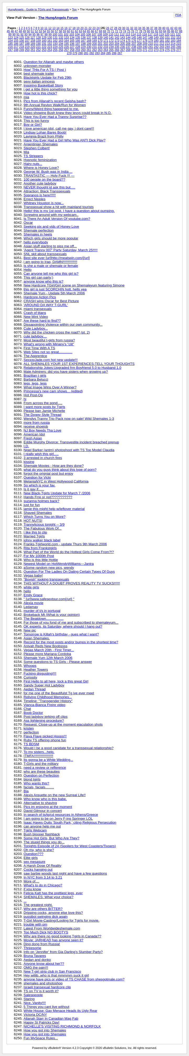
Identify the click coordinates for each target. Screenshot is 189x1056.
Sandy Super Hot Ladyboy (44, 685)
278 (69, 53)
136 (83, 37)
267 (122, 49)
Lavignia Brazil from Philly (44, 136)
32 (131, 28)
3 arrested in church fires (43, 458)
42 (171, 28)
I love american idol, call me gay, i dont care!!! (59, 128)
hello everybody (36, 242)
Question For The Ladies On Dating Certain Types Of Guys (69, 571)
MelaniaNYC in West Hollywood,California (56, 481)
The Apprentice (35, 356)
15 (62, 28)
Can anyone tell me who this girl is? (51, 274)
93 (25, 34)
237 (128, 46)
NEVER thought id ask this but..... (49, 187)
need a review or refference (45, 768)
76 (132, 31)
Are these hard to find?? (42, 321)
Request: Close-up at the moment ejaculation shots (63, 724)
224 (55, 46)
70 (108, 31)
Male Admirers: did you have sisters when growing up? (66, 372)
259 (77, 49)
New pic (30, 630)
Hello (27, 270)
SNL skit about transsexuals (45, 254)
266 (117, 49)
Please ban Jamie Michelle (44, 411)
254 (49, 49)
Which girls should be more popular (51, 238)
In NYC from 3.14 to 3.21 (43, 877)
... (25, 901)
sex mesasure (34, 862)
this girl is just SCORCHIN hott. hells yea (55, 289)
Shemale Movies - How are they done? (54, 466)
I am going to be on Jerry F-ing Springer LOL (58, 818)
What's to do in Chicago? (43, 885)
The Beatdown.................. (44, 619)
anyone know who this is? (43, 281)
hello (27, 591)
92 (22, 34)
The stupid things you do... (44, 842)
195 (66, 43)
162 (55, 40)
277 (178, 49)
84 (164, 31)
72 (116, 31)
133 (66, 37)
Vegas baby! (33, 575)
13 (53, 28)
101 (60, 34)
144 (128, 37)
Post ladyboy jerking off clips (46, 717)
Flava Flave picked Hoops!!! (45, 736)
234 (111, 46)
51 (32, 31)
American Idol (34, 434)
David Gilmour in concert (43, 811)
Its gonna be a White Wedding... (48, 760)
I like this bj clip (35, 532)
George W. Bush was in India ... (48, 172)
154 (10, 40)
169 (94, 40)
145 (133, 37)
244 (167, 46)
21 (85, 28)
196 (72, 43)
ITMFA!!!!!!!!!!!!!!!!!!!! (38, 756)
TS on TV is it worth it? (41, 991)
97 (41, 34)
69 (104, 31)
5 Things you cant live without (46, 1007)
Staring (29, 999)
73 (120, 31)
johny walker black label (42, 540)
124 (16, 37)
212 (161, 43)
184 (178, 40)
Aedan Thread (35, 689)
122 (178, 34)
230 (88, 46)
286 (114, 53)
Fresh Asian (33, 438)
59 (64, 31)
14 (57, 28)
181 (161, 40)
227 (72, 46)
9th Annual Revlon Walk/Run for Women (55, 105)
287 (119, 53)
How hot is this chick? (40, 93)
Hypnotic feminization (40, 160)
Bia (26, 791)
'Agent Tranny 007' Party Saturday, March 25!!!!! (61, 250)
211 (156, 43)
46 (12, 31)
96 (38, 34)
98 (46, 34)
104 (77, 34)
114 (133, 34)
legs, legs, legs (35, 383)
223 (49, 46)
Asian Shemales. (37, 638)
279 (75, 53)
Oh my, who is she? (39, 850)
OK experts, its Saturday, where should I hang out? (63, 626)
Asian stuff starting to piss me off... (50, 246)
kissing (29, 462)
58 (60, 31)
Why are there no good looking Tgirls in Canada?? (62, 936)
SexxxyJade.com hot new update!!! (51, 360)
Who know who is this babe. (45, 799)
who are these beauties (42, 771)
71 (112, 31)
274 (161, 49)
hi (25, 399)
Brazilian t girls (35, 375)
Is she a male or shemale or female (51, 266)
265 (111, 49)
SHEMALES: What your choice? (48, 897)
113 (127, 34)
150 (161, 37)
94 (30, 34)
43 (175, 28)
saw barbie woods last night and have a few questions (65, 873)
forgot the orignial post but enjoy (48, 473)
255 (55, 49)
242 (156, 46)
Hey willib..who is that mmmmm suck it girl (56, 975)
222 (44, 46)
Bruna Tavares (35, 956)
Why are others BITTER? (43, 909)
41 (167, 28)
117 (150, 34)
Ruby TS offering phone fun (45, 740)
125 (21, 37)
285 (108, 53)
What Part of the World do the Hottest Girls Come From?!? (69, 552)
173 (117, 40)
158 (32, 40)
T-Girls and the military (41, 764)
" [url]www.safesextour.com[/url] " (49, 599)
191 (44, 43)
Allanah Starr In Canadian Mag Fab (51, 1018)
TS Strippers (33, 156)
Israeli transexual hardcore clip (47, 987)
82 (156, 31)
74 (124, 31)
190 (38, 43)
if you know (32, 889)
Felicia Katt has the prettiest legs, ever (53, 893)
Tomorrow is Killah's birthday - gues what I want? (61, 634)
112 (122, 34)
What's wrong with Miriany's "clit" (49, 344)
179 (150, 40)
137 (88, 37)
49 (24, 31)
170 (100, 40)
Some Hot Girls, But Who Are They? (51, 838)
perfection (31, 732)
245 (173, 46)
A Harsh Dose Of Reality (42, 866)
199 (88, 43)
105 (83, 34)
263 (100, 49)
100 (54, 34)
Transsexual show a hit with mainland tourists (59, 207)
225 (60, 46)
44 (179, 28)
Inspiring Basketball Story (43, 85)
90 (13, 34)
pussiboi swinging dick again (46, 917)
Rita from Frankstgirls (40, 548)
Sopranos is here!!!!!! (40, 195)
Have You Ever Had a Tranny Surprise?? (55, 117)
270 (139, 49)
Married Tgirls (34, 536)
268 (128, 49)
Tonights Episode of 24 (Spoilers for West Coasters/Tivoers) (70, 846)
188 (27, 43)
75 (128, 31)
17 (69, 28)
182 (167, 40)
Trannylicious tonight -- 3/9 (44, 524)
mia (26, 97)
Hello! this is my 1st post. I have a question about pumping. (69, 211)
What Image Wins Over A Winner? (50, 387)
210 (150, 43)
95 (34, 34)
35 (143, 28)
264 (105, 49)
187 (21, 43)
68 (100, 31)
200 (94, 43)
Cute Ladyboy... (36, 328)
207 (133, 43)
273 (156, 49)
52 (36, 31)
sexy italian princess (39, 81)
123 (10, 37)
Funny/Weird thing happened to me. (51, 109)
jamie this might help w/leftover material (54, 509)
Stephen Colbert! (37, 148)
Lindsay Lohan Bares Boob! (45, 132)
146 (139, 37)
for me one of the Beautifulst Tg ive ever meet (59, 693)
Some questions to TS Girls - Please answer (58, 662)
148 (150, 37)
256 (60, 49)
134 (72, 37)
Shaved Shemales (38, 513)
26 (107, 28)
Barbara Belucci (36, 379)
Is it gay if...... (34, 489)
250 (27, 49)
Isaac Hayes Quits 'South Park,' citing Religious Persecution (70, 822)
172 (111, 40)
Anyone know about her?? (44, 964)
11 (45, 28)
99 (50, 34)
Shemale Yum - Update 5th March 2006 (54, 293)
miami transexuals (38, 309)
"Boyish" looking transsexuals (46, 579)
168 (88, 40)
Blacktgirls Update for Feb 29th (47, 77)
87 (176, 31)
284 (103, 53)
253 (44, 49)
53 (40, 31)
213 (167, 43)
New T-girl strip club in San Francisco (52, 971)
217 (16, 46)
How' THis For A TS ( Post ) (45, 70)
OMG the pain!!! (36, 967)
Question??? (33, 854)
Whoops (30, 666)
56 (52, 31)
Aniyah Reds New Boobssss (45, 646)
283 (97, 53)
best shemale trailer (39, 74)
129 (44, 37)
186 (16, 43)
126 (27, 37)
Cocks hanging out (38, 869)
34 (139, 28)
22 (90, 28)
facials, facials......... (39, 787)
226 (66, 46)
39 (159, 28)
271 (145, 49)
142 (117, 37)
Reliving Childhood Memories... (48, 697)
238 (133, 46)
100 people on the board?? (44, 179)
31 (127, 28)
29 (119, 28)
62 (76, 31)
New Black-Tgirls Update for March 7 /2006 (57, 493)
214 (173, 43)
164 (66, 40)
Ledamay (31, 607)
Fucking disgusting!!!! (40, 673)
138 (94, 37)
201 (100, 43)
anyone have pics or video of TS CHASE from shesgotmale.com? (74, 979)
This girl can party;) (38, 277)
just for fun (32, 505)
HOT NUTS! (33, 521)
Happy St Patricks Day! (41, 1022)
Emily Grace (33, 595)
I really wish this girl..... (41, 454)
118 (155, 34)
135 (77, 37)
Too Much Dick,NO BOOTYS (46, 932)
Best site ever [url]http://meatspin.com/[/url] (57, 258)
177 (139, 40)
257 (66, 49)
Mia (26, 152)
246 (178, 46)
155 (16, 40)
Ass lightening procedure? (44, 720)
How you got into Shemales (45, 1030)
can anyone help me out (42, 826)
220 (32, 46)
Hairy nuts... (33, 164)
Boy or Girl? (33, 125)
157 (27, 40)
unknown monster (37, 66)
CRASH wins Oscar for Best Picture (51, 301)
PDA (178, 14)
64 (84, 31)
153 (178, 37)
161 (49, 40)
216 (10, 46)
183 (173, 40)
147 (145, 37)
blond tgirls (32, 779)
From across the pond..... (43, 403)
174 (122, 40)
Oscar (28, 223)
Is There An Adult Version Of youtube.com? (57, 219)
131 (55, 37)
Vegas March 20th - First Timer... (49, 650)
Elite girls (31, 858)
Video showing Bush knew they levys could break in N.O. (68, 113)
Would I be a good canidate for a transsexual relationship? (69, 748)
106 (88, 34)
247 (10, 49)
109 (105, 34)
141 (111, 37)
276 (173, 49)
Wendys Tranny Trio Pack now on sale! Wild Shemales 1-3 (69, 419)
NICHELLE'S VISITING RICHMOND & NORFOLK (62, 1026)
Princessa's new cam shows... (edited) (53, 391)
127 (32, 37)
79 (144, 31)
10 (41, 28)
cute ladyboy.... (35, 336)
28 (115, 28)
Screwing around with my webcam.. (51, 215)
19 (78, 28)
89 (10, 34)
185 (10, 43)
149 (156, 37)
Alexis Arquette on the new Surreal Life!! (55, 795)
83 (160, 31)
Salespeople (33, 995)
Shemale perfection (39, 230)
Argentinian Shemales (41, 144)
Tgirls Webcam (35, 830)
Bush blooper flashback (42, 834)
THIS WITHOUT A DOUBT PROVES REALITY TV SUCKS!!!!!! (72, 583)
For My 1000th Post (39, 556)
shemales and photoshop (43, 983)
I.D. (26, 446)
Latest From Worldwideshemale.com (52, 928)
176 (133, 40)
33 (135, 28)
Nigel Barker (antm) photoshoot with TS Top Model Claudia (69, 450)
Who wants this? (36, 783)
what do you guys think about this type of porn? (60, 470)
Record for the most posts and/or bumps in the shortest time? (71, 642)
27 (111, 28)
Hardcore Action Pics (40, 297)
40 (163, 28)
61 (72, 31)
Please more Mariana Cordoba (47, 654)
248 (16, 49)
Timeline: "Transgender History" (48, 701)
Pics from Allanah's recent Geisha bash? (55, 101)
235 (117, 46)
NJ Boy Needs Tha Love (42, 430)
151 (167, 37)
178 (145, 40)
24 (97, 28)
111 (116, 34)
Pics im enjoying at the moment (48, 807)
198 (83, 43)
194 (60, 43)
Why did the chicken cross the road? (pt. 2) (57, 332)
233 (105, 46)
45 (8, 31)
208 (139, 43)
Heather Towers (36, 670)
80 (148, 31)
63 (80, 31)
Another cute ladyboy (40, 183)
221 (38, 46)
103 (71, 34)
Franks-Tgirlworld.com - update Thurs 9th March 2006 (65, 544)
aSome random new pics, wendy (49, 568)
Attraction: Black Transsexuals (47, 191)
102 (66, 34)
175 (128, 40)
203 (111, 43)
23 (94, 28)
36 (147, 28)
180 (156, 40)
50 (28, 31)
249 (21, 49)
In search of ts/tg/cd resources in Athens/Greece (61, 815)
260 (83, 49)
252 (38, 49)
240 (145, 46)
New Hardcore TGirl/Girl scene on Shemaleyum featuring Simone (74, 285)
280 (80, 53)
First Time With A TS (39, 348)
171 (105, 40)
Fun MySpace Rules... (41, 1038)
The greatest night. (38, 905)
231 (94, 46)
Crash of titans (35, 313)
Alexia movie (33, 603)
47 (16, 31)
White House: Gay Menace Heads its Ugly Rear (60, 1011)
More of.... (31, 881)
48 (20, 31)
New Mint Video (36, 317)
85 (168, 31)
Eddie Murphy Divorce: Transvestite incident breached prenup (71, 442)
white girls (31, 587)
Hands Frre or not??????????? (48, 497)
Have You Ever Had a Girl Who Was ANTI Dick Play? (64, 140)
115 (139, 34)
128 (38, 37)
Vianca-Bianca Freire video (44, 705)
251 (32, 49)
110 (111, 34)
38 (155, 28)
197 (77, 43)
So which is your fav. (39, 485)
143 (122, 37)
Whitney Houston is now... (44, 203)
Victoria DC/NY (35, 1015)
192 (49, 43)
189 (32, 43)
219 (27, 46)
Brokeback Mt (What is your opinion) (52, 615)
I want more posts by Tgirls (44, 407)
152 (173, 37)
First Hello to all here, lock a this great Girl (56, 681)
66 (92, 31)
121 (172, 34)
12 (50, 28)
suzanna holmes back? (41, 501)
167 (83, 40)
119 (161, 34)
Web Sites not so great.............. (48, 352)
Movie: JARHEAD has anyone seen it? (53, 940)
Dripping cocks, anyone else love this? (53, 913)
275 (167, 49)
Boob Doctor (33, 713)
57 (56, 31)
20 (82, 28)
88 (180, 31)
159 (38, 40)
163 (60, 40)
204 (117, 43)
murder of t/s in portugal (42, 611)
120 (167, 34)
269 (133, 49)
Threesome (32, 948)
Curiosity (30, 677)
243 (161, 46)
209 (145, 43)
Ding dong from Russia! (42, 944)
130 (49, 37)
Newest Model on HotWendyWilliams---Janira (59, 564)
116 (144, 34)
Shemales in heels (38, 234)
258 (72, 49)
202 (105, 43)
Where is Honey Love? (41, 168)
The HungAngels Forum (58, 18)
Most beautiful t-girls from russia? (49, 340)
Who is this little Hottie (41, 560)
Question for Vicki (37, 477)
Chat (27, 709)
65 (88, 31)
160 (44, 40)
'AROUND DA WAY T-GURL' (46, 305)
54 (44, 31)
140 (105, 37)
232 (100, 46)
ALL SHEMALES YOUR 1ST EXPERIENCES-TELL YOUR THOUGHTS (79, 364)
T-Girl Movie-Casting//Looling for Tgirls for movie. (61, 920)
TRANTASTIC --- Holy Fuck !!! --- (49, 175)
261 (88, 49)
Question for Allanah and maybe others (54, 62)
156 (21, 40)
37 (151, 28)
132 (60, 37)
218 (21, 46)
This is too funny (36, 121)
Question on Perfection (41, 775)
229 (83, 46)
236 (122, 46)
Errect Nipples (35, 199)
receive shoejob (36, 426)
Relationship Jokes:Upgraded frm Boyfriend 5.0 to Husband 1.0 (72, 368)
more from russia (37, 422)
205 (122, 43)
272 (150, 49)
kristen (29, 728)
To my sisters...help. (39, 752)
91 (18, 34)
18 (73, 28)
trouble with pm (35, 924)
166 (77, 40)
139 (100, 37)
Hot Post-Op (33, 395)
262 (94, 49)
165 (72, 40)
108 (99, 34)
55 (48, 31)
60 (68, 31)
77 (136, 31)
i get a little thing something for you (50, 89)
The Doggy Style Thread (42, 415)
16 (66, 28)
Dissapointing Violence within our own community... (63, 324)
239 (139, 46)
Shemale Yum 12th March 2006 (48, 658)
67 (96, 31)
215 (178, 43)
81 (152, 31)
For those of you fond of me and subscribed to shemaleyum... (71, 622)
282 (91, 53)
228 (77, 46)
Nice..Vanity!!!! (35, 1003)
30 (123, 28)
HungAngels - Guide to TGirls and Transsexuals (38, 9)
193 (55, 43)
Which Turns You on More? (44, 517)
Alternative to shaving (40, 803)
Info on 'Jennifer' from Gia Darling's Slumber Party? (63, 952)
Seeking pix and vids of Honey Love (51, 226)
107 (94, 34)
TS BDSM (31, 744)
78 (140, 31)
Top (74, 9)
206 (128, 43)
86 (172, 31)
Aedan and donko (37, 960)
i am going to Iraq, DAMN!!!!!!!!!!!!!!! (50, 262)
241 (150, 46)
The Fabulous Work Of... (43, 528)
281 (86, 53)
